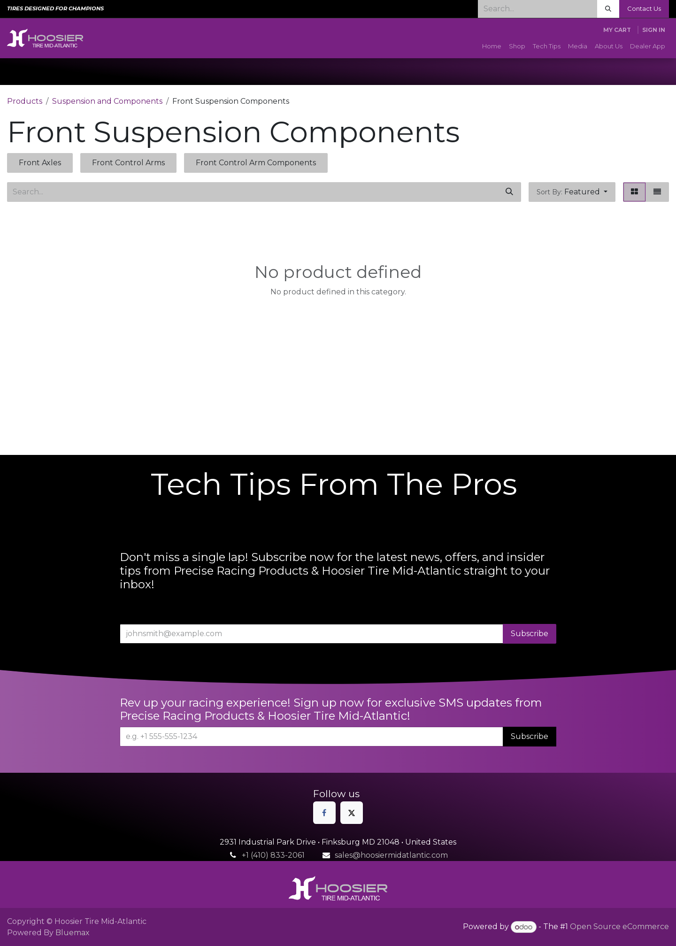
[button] (572, 192)
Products (24, 101)
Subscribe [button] (529, 633)
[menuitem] (491, 46)
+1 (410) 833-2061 (273, 855)
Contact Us (644, 8)
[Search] (608, 9)
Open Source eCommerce (619, 927)
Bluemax (72, 932)
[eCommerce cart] (617, 30)
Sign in (653, 29)
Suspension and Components (107, 101)
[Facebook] (324, 812)
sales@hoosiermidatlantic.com (391, 855)
